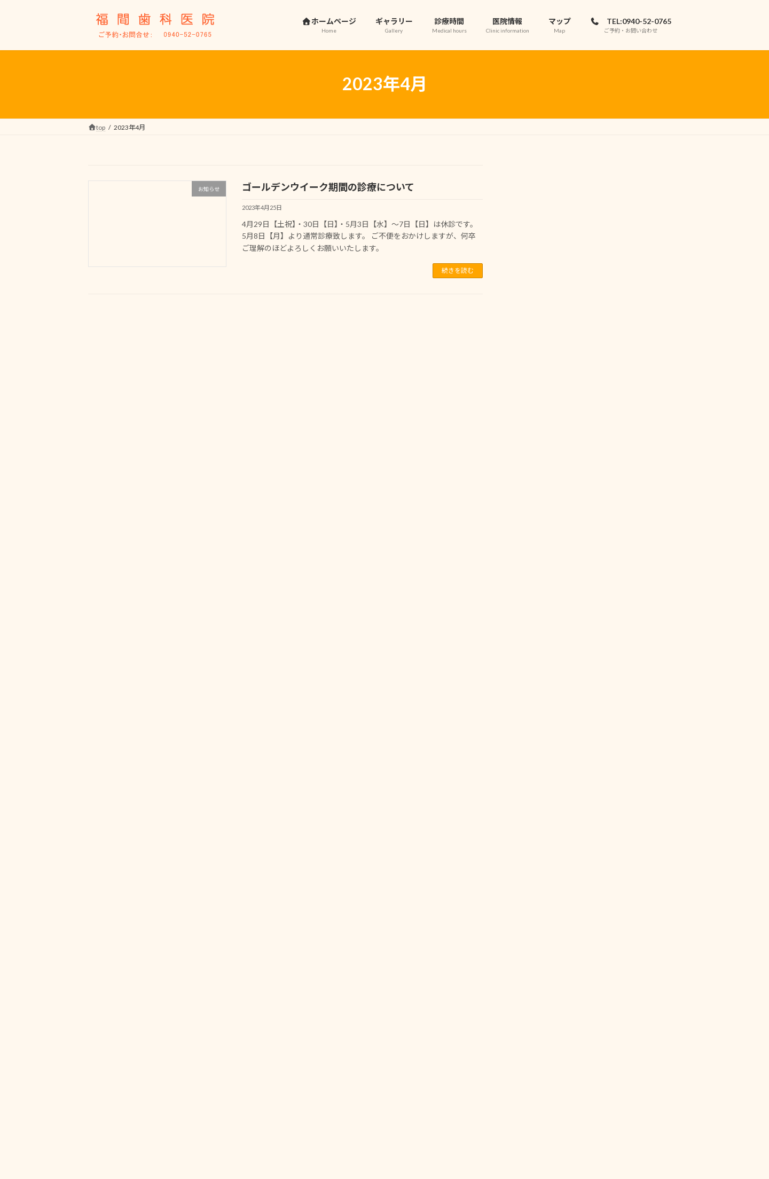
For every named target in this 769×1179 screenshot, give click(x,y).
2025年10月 (544, 882)
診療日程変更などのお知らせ (631, 259)
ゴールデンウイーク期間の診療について (328, 187)
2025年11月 (544, 860)
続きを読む (458, 270)
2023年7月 (542, 1034)
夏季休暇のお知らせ (616, 639)
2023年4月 (542, 1055)
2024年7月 (542, 968)
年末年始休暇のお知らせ (624, 422)
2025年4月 (542, 925)
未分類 (535, 802)
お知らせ (539, 781)
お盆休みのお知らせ (616, 313)
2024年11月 (544, 947)
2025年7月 (542, 903)
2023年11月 (544, 1012)
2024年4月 (542, 990)
